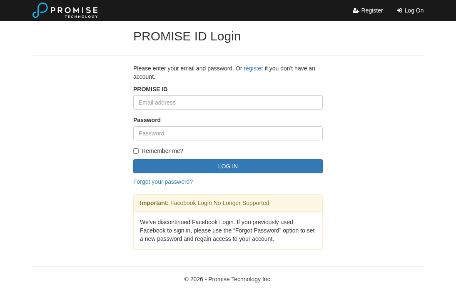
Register (367, 10)
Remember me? (158, 151)
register (253, 68)
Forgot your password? (163, 181)
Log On (410, 10)
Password (147, 120)
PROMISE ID (150, 89)
